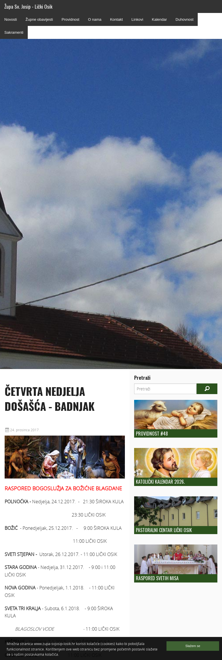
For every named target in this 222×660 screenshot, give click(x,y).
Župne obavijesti (39, 19)
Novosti (10, 19)
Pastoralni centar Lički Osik (164, 530)
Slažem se (192, 646)
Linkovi (137, 19)
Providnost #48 (152, 433)
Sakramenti (13, 32)
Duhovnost (184, 19)
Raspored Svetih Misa (157, 578)
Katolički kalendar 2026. (160, 481)
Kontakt (116, 19)
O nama (94, 19)
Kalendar (159, 19)
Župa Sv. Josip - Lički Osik (28, 6)
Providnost (70, 19)
